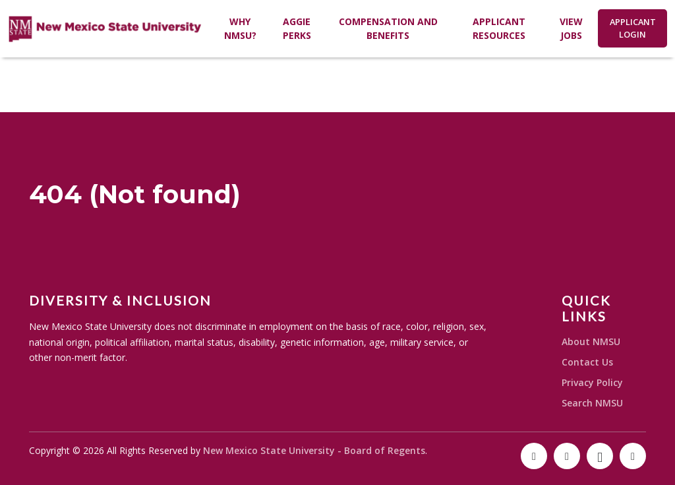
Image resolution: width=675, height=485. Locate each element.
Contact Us (587, 362)
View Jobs (571, 28)
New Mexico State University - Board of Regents (314, 450)
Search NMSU (592, 403)
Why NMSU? (240, 28)
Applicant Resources (499, 28)
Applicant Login (633, 28)
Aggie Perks (297, 28)
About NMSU (591, 341)
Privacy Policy (592, 382)
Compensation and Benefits (388, 28)
